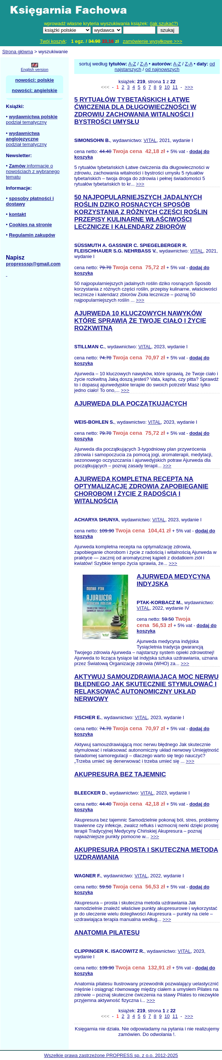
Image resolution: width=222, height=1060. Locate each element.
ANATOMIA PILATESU (107, 932)
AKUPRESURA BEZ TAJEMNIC (120, 774)
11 (175, 87)
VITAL (150, 140)
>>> (189, 87)
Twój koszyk (53, 41)
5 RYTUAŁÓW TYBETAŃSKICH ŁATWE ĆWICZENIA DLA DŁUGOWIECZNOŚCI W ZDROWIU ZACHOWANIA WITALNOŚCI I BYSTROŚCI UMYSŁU (135, 110)
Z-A (143, 64)
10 (167, 87)
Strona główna (17, 51)
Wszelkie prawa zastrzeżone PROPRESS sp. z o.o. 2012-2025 (111, 1055)
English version (34, 69)
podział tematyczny (26, 122)
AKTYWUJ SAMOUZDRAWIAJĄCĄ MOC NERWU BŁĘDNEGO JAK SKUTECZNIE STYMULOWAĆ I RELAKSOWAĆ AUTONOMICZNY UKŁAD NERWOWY (146, 687)
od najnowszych (162, 69)
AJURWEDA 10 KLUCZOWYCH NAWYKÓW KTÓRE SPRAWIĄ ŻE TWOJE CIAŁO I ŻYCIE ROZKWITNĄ (140, 321)
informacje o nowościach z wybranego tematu (32, 171)
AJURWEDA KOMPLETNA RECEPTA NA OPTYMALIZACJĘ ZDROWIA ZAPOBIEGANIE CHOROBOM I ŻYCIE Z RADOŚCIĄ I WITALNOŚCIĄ (141, 490)
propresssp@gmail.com (33, 264)
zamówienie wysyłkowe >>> (152, 41)
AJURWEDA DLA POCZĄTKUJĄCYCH (130, 403)
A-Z (132, 64)
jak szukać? (164, 23)
